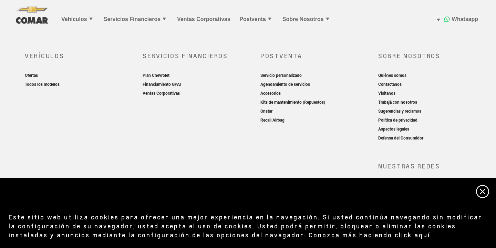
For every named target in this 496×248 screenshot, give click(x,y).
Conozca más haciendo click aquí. (371, 235)
